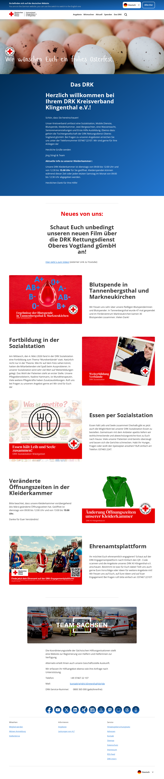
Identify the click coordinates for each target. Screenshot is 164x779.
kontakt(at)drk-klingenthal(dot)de (87, 683)
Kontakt (110, 736)
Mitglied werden (16, 727)
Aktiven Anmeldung (17, 731)
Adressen (111, 731)
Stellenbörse (14, 736)
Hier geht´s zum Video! (57, 262)
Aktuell (99, 14)
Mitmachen (88, 14)
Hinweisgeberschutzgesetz (118, 727)
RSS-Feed (111, 754)
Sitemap (110, 740)
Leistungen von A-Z (66, 731)
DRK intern (112, 759)
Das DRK (118, 14)
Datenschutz (112, 745)
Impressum (112, 749)
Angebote (77, 14)
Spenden (108, 14)
